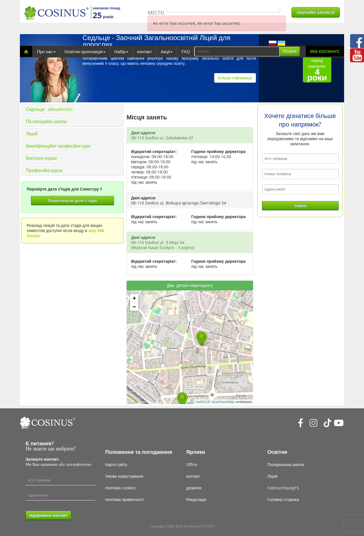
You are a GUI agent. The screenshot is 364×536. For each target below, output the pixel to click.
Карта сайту (116, 464)
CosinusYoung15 (283, 488)
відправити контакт (48, 515)
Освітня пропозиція (85, 51)
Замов (300, 205)
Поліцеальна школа (285, 464)
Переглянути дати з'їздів (72, 200)
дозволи (193, 488)
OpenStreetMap (222, 402)
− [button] (134, 306)
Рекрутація (196, 499)
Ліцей (32, 134)
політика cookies (120, 488)
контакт (144, 51)
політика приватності (124, 499)
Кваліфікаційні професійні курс (58, 146)
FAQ (185, 51)
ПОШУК (289, 51)
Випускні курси (41, 158)
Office (191, 464)
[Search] (237, 51)
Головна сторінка (283, 499)
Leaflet (200, 402)
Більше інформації (235, 77)
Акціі (167, 51)
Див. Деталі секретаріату (190, 285)
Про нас (46, 51)
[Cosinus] (56, 13)
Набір (121, 51)
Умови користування (124, 476)
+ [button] (134, 298)
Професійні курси (44, 170)
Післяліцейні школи (46, 121)
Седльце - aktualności (49, 109)
